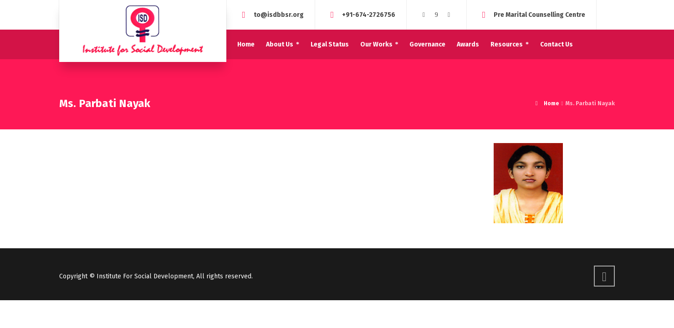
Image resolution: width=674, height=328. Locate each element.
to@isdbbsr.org (279, 14)
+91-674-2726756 (368, 14)
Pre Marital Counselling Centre (539, 14)
